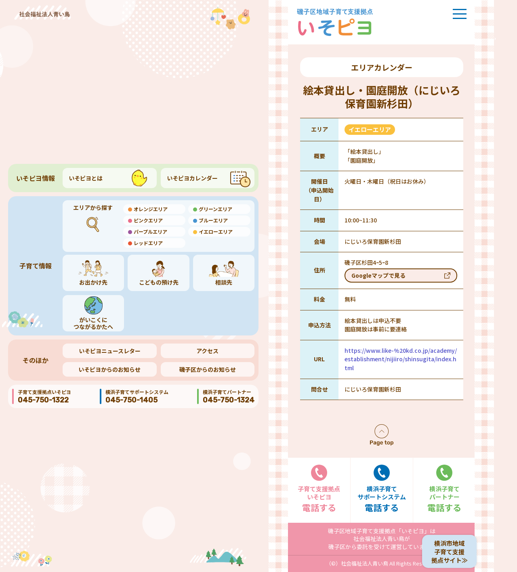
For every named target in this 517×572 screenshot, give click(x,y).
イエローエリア (216, 231)
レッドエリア (148, 242)
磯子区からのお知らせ (207, 369)
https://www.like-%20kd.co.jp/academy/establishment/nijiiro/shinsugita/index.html (401, 359)
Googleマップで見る (378, 275)
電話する (319, 489)
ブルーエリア (213, 220)
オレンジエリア (151, 208)
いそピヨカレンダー (192, 178)
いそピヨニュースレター (110, 351)
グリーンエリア (215, 208)
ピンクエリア (148, 220)
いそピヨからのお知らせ (109, 369)
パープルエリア (150, 231)
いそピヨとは (86, 178)
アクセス (207, 351)
